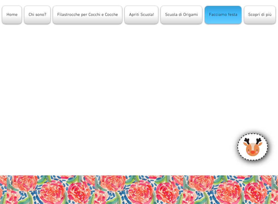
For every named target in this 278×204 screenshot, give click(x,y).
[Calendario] (252, 146)
